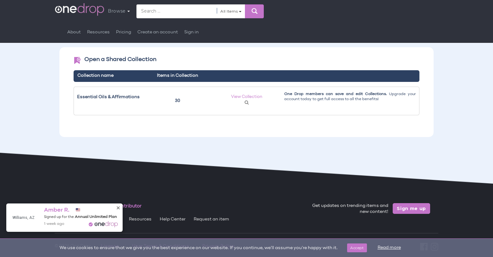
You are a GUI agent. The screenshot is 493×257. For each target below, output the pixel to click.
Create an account (157, 32)
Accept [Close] (357, 247)
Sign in (191, 32)
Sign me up (411, 208)
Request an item (211, 219)
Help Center (173, 219)
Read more (389, 248)
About (74, 32)
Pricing (123, 32)
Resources (98, 32)
